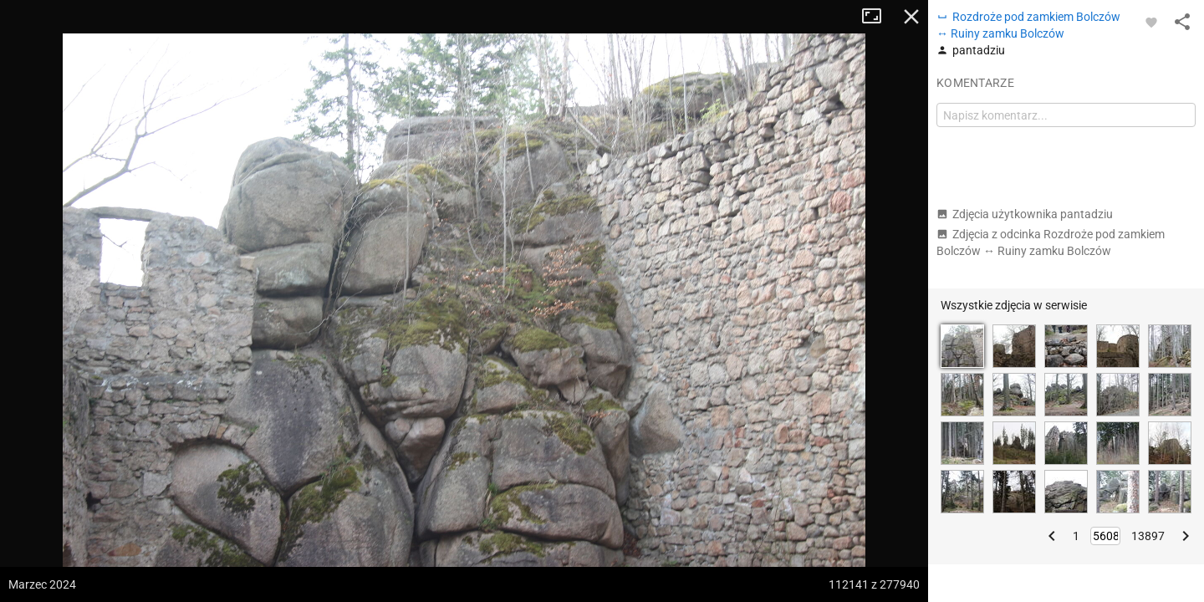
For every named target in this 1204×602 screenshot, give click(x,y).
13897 (1148, 536)
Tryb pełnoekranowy (878, 16)
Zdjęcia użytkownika (1024, 214)
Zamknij (911, 16)
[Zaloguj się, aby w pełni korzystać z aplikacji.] (1151, 21)
